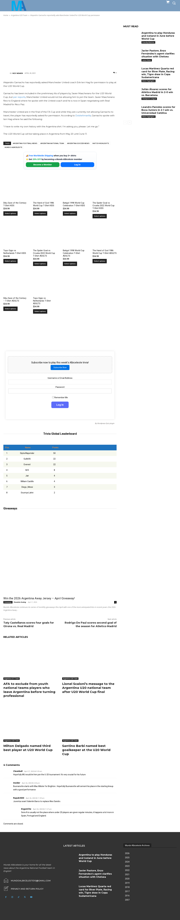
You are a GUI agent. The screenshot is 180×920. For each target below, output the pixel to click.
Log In (77, 164)
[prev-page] (125, 122)
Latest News (146, 60)
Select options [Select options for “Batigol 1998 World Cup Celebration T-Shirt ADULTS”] (70, 264)
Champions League (149, 99)
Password (60, 387)
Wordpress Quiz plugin (105, 423)
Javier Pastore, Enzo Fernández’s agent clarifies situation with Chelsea (158, 53)
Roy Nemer (18, 73)
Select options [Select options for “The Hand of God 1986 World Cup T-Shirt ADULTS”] (99, 261)
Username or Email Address (60, 378)
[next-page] (129, 122)
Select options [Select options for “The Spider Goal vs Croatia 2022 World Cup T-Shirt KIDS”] (99, 216)
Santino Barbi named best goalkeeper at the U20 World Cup (86, 750)
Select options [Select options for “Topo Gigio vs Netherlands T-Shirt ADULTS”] (40, 311)
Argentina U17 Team (11, 679)
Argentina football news (25, 143)
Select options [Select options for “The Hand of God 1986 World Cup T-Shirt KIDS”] (40, 213)
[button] (174, 3)
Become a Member (42, 164)
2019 (127, 883)
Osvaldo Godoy (20, 602)
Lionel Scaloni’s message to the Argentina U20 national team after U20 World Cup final (88, 688)
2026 (127, 853)
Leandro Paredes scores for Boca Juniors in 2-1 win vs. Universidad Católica (158, 110)
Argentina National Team (52, 143)
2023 (127, 866)
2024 (127, 862)
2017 (127, 891)
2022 (127, 870)
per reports (19, 97)
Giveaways (8, 602)
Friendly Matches (148, 42)
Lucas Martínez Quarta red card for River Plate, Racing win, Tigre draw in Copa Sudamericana (158, 73)
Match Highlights (101, 143)
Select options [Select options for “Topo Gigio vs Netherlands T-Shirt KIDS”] (10, 261)
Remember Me (60, 397)
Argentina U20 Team (70, 679)
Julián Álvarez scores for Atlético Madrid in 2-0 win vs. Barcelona (157, 92)
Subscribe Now (60, 367)
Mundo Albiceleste (13, 147)
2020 (127, 879)
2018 (127, 887)
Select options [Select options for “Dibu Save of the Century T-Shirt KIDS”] (10, 213)
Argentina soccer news (78, 143)
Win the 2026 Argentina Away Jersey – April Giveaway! (39, 598)
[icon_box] (23, 889)
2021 (127, 874)
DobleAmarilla (83, 115)
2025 (127, 857)
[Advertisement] (60, 44)
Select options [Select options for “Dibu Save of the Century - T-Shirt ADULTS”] (10, 309)
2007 (127, 900)
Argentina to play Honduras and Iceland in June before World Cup (158, 36)
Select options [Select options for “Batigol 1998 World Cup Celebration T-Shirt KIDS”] (70, 213)
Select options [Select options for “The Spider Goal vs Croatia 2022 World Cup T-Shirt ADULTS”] (40, 264)
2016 (127, 895)
